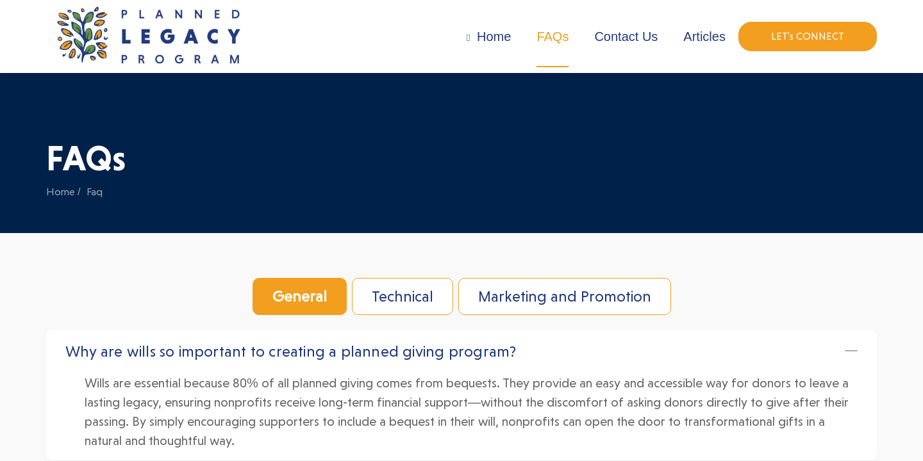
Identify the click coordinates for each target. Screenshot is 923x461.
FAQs (552, 36)
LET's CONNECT (807, 36)
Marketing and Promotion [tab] (564, 296)
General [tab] (299, 296)
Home (489, 36)
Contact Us (626, 36)
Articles (704, 36)
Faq (95, 192)
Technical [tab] (402, 296)
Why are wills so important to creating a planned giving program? (290, 351)
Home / (63, 192)
